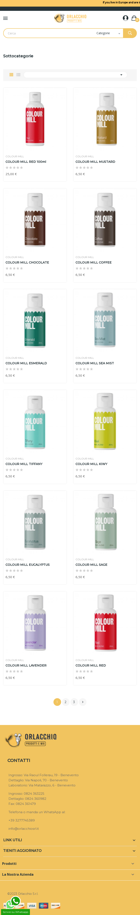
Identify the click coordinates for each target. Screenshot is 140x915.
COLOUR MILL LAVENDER (26, 665)
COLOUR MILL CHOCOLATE (27, 262)
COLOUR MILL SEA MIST (95, 363)
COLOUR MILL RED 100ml (26, 162)
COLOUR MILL (15, 156)
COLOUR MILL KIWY (91, 464)
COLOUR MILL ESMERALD (26, 363)
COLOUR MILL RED (91, 665)
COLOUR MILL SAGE (91, 565)
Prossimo (83, 702)
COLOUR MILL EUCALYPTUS (28, 565)
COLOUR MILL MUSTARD (95, 162)
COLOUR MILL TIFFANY (24, 464)
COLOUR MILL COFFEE (94, 262)
